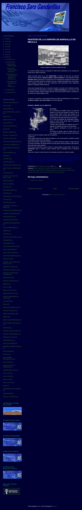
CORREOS (6, 159)
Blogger (54, 506)
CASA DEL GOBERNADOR (11, 141)
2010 (6, 54)
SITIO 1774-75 (7, 382)
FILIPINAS (6, 199)
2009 (6, 57)
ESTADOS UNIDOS (9, 190)
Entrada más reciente (35, 188)
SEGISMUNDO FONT (9, 370)
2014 (6, 44)
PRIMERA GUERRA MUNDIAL (12, 346)
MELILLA (64, 170)
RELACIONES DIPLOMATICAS (8, 358)
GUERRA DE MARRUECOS (11, 223)
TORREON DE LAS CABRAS (12, 389)
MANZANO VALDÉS (56, 170)
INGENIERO (7, 240)
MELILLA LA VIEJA (8, 290)
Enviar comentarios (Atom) (57, 194)
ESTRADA (6, 193)
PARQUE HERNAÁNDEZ (10, 334)
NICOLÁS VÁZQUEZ (9, 310)
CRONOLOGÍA (7, 162)
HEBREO (6, 231)
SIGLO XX (6, 379)
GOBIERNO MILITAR (9, 220)
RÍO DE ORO (7, 362)
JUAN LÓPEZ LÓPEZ (9, 252)
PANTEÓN (43, 172)
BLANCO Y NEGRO (44, 168)
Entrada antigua (73, 188)
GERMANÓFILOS (8, 216)
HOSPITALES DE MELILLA (11, 237)
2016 (6, 39)
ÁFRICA (36, 168)
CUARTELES (7, 173)
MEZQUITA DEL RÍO (9, 293)
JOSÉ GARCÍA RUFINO (43, 170)
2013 (6, 46)
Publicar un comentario (36, 180)
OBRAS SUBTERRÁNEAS (11, 320)
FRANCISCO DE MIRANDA (11, 210)
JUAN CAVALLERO (9, 249)
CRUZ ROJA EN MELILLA (11, 165)
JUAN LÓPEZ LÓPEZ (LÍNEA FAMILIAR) (11, 70)
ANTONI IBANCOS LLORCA (11, 112)
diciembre (10, 59)
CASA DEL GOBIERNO (10, 144)
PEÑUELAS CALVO (51, 172)
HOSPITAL (6, 234)
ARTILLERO (6, 123)
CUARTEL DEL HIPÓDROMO (11, 65)
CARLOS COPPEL (8, 138)
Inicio (55, 188)
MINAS (5, 304)
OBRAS (5, 317)
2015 (6, 41)
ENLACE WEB (7, 184)
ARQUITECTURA (8, 119)
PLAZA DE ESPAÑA (9, 343)
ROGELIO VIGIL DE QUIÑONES (9, 366)
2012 (6, 49)
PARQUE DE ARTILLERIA (11, 331)
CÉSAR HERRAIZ (8, 152)
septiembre (10, 92)
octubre (9, 89)
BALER (5, 129)
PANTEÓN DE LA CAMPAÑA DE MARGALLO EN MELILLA (11, 76)
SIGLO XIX (61, 172)
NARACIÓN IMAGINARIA (10, 307)
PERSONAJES (7, 340)
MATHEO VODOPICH (9, 281)
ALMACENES (7, 109)
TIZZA (5, 385)
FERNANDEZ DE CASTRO (11, 196)
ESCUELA (6, 187)
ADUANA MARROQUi (9, 102)
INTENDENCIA (7, 243)
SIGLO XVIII (6, 376)
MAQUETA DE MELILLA (10, 270)
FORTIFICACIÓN (8, 202)
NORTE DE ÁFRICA (33, 172)
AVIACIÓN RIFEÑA (9, 126)
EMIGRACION (7, 181)
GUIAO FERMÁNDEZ (9, 227)
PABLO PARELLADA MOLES (11, 323)
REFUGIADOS (7, 351)
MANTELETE (7, 259)
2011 (6, 52)
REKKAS (5, 354)
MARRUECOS (7, 277)
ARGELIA (6, 116)
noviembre (10, 62)
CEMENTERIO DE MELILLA (58, 168)
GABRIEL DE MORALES (10, 213)
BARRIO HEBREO (8, 132)
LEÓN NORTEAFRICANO (11, 256)
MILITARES (71, 170)
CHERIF (5, 155)
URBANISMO (7, 393)
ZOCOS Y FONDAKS (9, 396)
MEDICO (5, 284)
